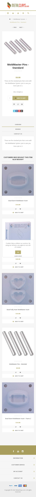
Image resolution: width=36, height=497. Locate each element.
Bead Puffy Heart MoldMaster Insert (18, 310)
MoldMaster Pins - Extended (18, 364)
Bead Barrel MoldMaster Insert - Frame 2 (18, 418)
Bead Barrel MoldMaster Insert (18, 201)
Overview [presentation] (18, 124)
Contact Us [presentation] (18, 134)
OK (18, 252)
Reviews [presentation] (18, 129)
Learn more (18, 256)
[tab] (18, 124)
